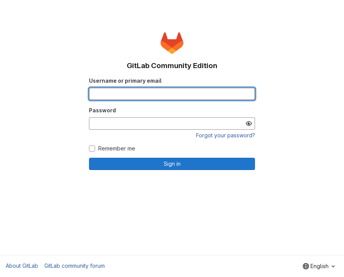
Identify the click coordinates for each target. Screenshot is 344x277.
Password (102, 110)
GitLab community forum (74, 265)
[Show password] (249, 123)
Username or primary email (125, 80)
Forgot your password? (225, 135)
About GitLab (22, 265)
